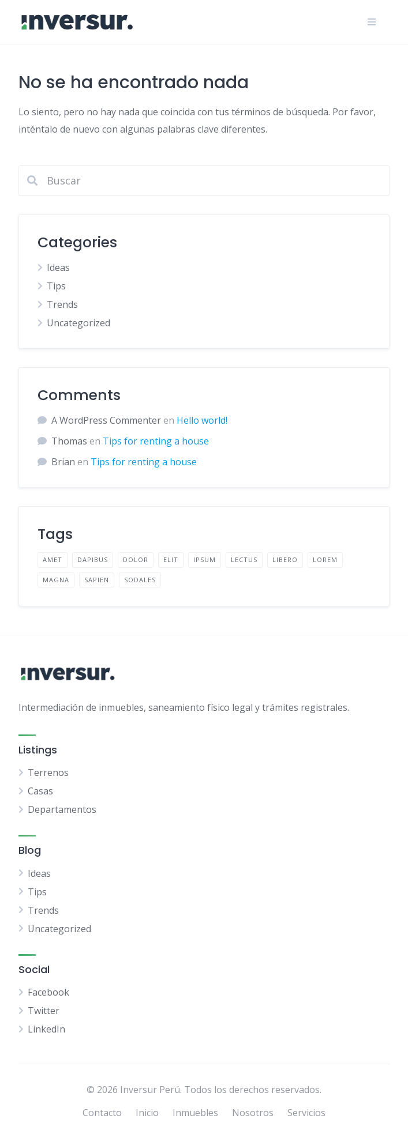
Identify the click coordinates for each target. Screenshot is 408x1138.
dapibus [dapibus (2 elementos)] (92, 559)
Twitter (43, 1010)
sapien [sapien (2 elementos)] (96, 579)
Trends (62, 304)
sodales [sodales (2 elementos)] (140, 579)
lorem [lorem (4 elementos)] (325, 559)
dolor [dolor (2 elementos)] (135, 559)
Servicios (306, 1112)
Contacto (102, 1112)
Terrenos (48, 772)
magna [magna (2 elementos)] (56, 579)
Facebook (48, 992)
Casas (40, 791)
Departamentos (62, 809)
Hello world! (202, 420)
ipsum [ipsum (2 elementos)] (204, 559)
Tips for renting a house (156, 441)
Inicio (147, 1112)
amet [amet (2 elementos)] (52, 559)
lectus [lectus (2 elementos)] (244, 559)
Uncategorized (78, 322)
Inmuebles (195, 1112)
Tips (56, 286)
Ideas (58, 267)
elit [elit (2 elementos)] (170, 559)
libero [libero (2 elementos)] (285, 559)
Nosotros (253, 1112)
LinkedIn (46, 1029)
